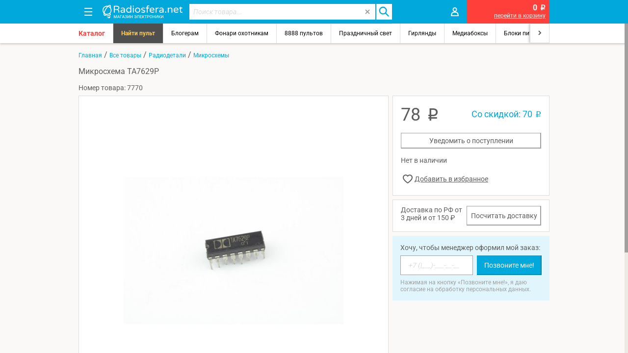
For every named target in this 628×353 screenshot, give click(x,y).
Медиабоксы (470, 33)
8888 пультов (304, 33)
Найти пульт (138, 33)
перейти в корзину (520, 15)
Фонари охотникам (241, 33)
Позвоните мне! (509, 265)
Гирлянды (422, 33)
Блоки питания (525, 33)
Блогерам (185, 33)
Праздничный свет (365, 33)
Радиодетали (167, 55)
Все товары (125, 55)
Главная (90, 55)
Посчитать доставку (504, 216)
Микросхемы (211, 55)
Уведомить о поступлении (471, 141)
